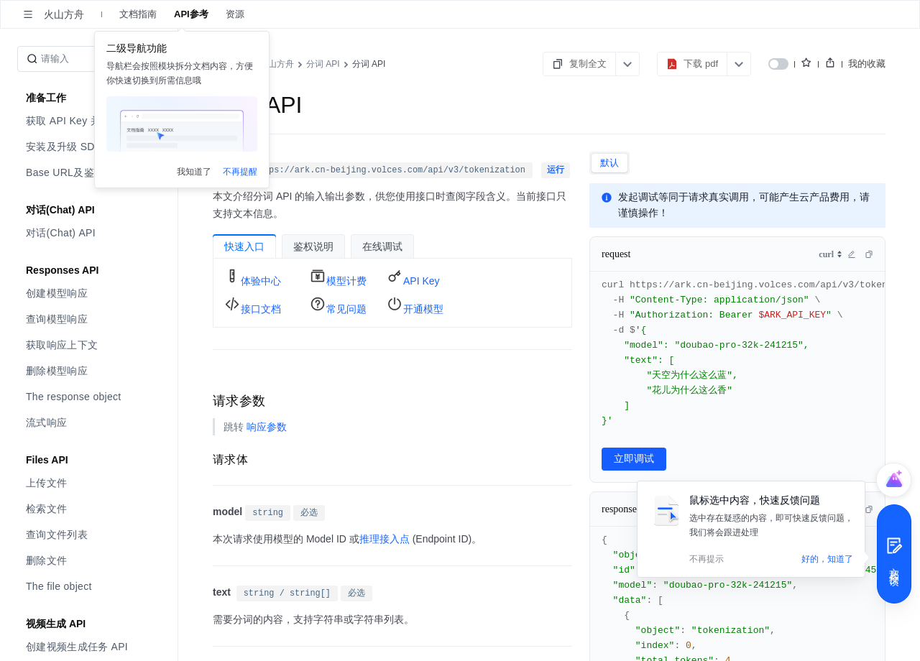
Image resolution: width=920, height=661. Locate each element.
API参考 (191, 14)
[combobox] (830, 254)
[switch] (778, 64)
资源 (235, 14)
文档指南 (138, 14)
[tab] (609, 163)
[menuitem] (90, 120)
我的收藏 (867, 63)
